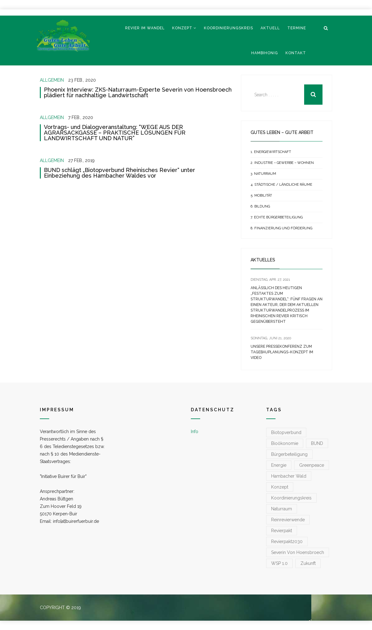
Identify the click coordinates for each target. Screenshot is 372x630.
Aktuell (270, 28)
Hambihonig (264, 53)
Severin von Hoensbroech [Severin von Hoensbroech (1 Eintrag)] (297, 552)
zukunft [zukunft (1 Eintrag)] (308, 563)
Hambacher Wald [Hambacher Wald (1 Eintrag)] (288, 476)
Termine (296, 28)
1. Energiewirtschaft (271, 152)
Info (194, 431)
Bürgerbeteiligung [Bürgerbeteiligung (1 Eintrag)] (289, 454)
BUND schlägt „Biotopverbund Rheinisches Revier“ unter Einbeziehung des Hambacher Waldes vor (119, 173)
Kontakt (295, 53)
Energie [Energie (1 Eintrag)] (278, 465)
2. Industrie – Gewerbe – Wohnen (282, 163)
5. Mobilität (261, 195)
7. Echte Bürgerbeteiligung (277, 217)
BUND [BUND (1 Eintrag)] (317, 443)
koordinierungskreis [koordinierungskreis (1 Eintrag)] (291, 497)
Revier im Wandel (145, 28)
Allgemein (52, 80)
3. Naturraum (263, 174)
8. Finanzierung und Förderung (281, 228)
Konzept (182, 28)
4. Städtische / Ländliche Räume (281, 185)
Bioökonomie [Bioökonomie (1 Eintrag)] (284, 443)
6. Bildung (260, 206)
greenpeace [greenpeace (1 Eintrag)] (311, 465)
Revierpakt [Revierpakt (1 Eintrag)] (281, 530)
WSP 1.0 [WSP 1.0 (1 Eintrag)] (279, 563)
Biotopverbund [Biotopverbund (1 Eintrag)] (286, 432)
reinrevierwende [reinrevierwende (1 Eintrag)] (288, 519)
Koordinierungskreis (228, 28)
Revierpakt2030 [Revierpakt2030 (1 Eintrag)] (287, 541)
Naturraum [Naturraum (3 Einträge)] (281, 508)
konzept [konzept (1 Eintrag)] (279, 486)
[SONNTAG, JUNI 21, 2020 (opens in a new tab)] (271, 338)
